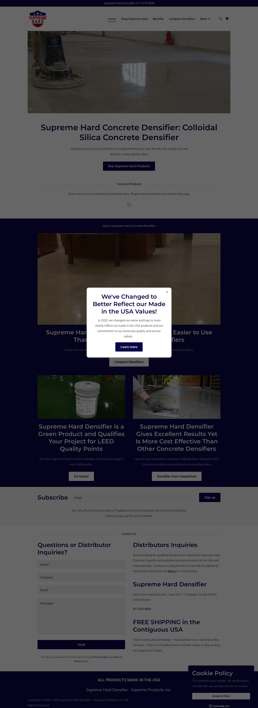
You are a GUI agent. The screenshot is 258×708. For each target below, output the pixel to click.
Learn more (129, 347)
